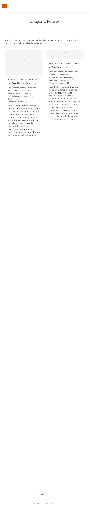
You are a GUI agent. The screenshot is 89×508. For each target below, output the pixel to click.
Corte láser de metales (17, 88)
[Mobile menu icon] (4, 6)
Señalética (12, 99)
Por (12, 102)
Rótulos (32, 96)
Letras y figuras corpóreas (18, 96)
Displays (32, 93)
